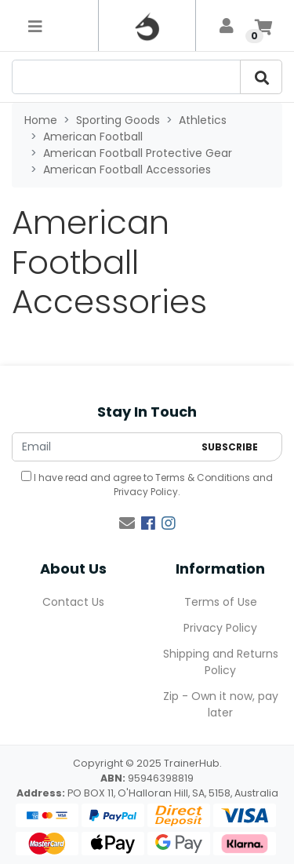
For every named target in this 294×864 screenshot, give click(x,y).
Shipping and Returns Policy (220, 662)
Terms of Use (220, 602)
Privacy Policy (146, 491)
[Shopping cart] (263, 26)
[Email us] (127, 523)
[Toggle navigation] (35, 26)
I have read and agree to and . (147, 484)
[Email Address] (103, 447)
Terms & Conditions (202, 477)
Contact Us (73, 602)
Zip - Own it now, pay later (220, 704)
